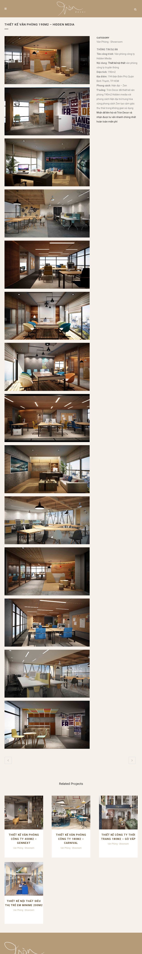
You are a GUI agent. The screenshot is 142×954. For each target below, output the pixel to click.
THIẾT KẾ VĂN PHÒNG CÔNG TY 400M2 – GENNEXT (20, 832)
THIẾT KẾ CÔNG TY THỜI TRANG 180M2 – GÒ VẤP (88, 832)
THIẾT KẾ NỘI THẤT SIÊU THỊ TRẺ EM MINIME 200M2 (122, 831)
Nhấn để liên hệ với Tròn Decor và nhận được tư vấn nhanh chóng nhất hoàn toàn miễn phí (116, 117)
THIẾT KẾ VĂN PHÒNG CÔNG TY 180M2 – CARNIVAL (54, 832)
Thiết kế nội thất (116, 63)
